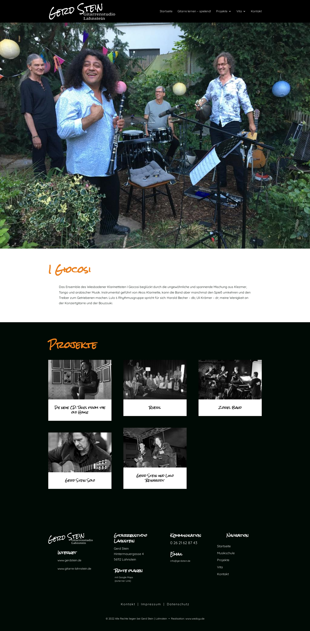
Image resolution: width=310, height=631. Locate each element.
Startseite (224, 546)
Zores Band (230, 407)
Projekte (223, 560)
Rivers (155, 407)
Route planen (129, 570)
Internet (67, 552)
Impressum (151, 604)
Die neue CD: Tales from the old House (80, 410)
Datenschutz (178, 604)
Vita (220, 567)
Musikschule (226, 553)
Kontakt (223, 574)
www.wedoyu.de (194, 618)
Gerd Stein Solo (80, 480)
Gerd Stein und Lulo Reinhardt (155, 478)
